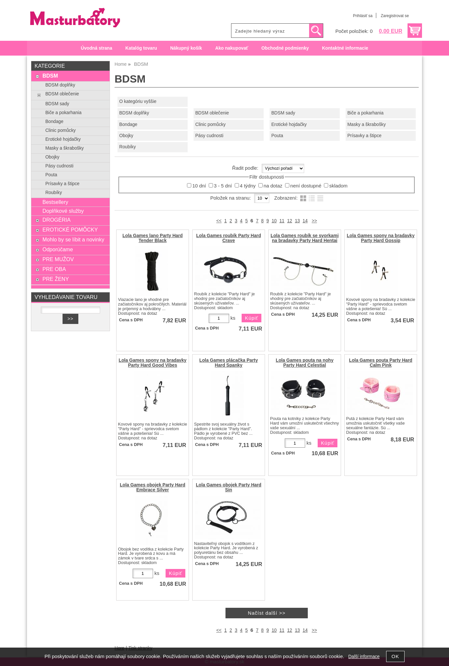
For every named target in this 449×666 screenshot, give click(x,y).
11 (281, 220)
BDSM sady (283, 113)
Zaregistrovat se (395, 15)
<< (219, 220)
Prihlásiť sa (362, 15)
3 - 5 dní (223, 185)
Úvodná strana (96, 48)
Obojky (126, 135)
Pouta (277, 135)
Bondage (128, 124)
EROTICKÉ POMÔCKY (70, 230)
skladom (338, 185)
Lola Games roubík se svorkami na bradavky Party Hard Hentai (305, 238)
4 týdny (248, 185)
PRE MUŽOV (58, 259)
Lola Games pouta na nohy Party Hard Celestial (304, 363)
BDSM (50, 76)
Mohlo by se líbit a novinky (73, 239)
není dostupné (305, 185)
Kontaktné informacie (345, 48)
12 (289, 220)
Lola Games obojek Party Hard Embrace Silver (152, 487)
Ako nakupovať (231, 48)
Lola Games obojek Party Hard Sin (228, 487)
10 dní (199, 185)
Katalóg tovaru (141, 48)
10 (274, 220)
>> (314, 220)
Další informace (364, 656)
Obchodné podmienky (285, 48)
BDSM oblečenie (212, 113)
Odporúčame (57, 249)
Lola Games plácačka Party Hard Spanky (228, 363)
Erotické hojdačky (289, 124)
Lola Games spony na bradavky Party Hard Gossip (380, 238)
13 (297, 220)
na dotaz (273, 185)
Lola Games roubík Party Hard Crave (228, 238)
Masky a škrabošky (366, 124)
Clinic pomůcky (210, 124)
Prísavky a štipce (364, 135)
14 (305, 220)
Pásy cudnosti (209, 135)
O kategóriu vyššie (137, 101)
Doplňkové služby (63, 211)
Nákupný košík (186, 48)
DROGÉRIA (56, 220)
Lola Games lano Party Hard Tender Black (152, 238)
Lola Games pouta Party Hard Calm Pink (380, 363)
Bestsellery (55, 202)
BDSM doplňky (134, 113)
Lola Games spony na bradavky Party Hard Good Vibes (153, 363)
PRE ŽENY (55, 279)
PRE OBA (54, 269)
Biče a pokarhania (365, 113)
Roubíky (127, 146)
